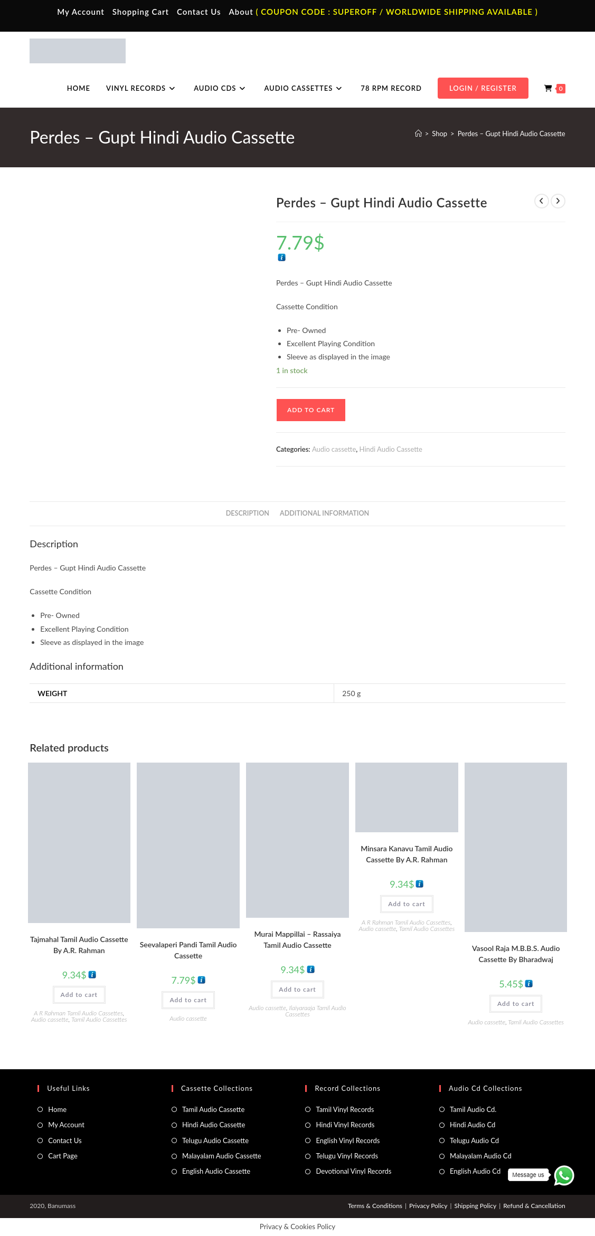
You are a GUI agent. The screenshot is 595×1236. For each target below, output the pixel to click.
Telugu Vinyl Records (347, 1156)
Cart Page (62, 1156)
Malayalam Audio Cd (481, 1156)
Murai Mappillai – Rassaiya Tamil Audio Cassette (297, 939)
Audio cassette (334, 449)
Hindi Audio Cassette (391, 449)
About (241, 11)
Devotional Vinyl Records (353, 1171)
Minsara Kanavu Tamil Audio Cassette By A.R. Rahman (406, 854)
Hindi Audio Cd (472, 1124)
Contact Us (199, 11)
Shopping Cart (140, 11)
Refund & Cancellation (534, 1206)
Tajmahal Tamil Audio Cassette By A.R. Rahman (79, 945)
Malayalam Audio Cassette (221, 1156)
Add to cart (311, 410)
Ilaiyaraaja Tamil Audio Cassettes (315, 1011)
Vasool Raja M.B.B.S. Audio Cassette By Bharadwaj (516, 954)
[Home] (418, 133)
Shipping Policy (475, 1206)
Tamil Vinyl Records (345, 1109)
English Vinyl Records (348, 1140)
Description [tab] (247, 513)
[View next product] (558, 201)
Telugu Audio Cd (474, 1140)
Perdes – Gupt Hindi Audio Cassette (511, 133)
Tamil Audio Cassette (213, 1109)
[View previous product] (541, 201)
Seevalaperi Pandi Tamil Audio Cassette (188, 950)
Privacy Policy (428, 1206)
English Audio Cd (475, 1171)
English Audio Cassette (216, 1171)
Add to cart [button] (79, 995)
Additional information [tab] (324, 513)
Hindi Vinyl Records (345, 1124)
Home (57, 1109)
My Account (81, 11)
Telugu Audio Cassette (215, 1140)
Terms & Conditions (375, 1206)
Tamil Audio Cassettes (99, 1019)
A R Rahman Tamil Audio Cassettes (78, 1013)
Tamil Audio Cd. (473, 1109)
